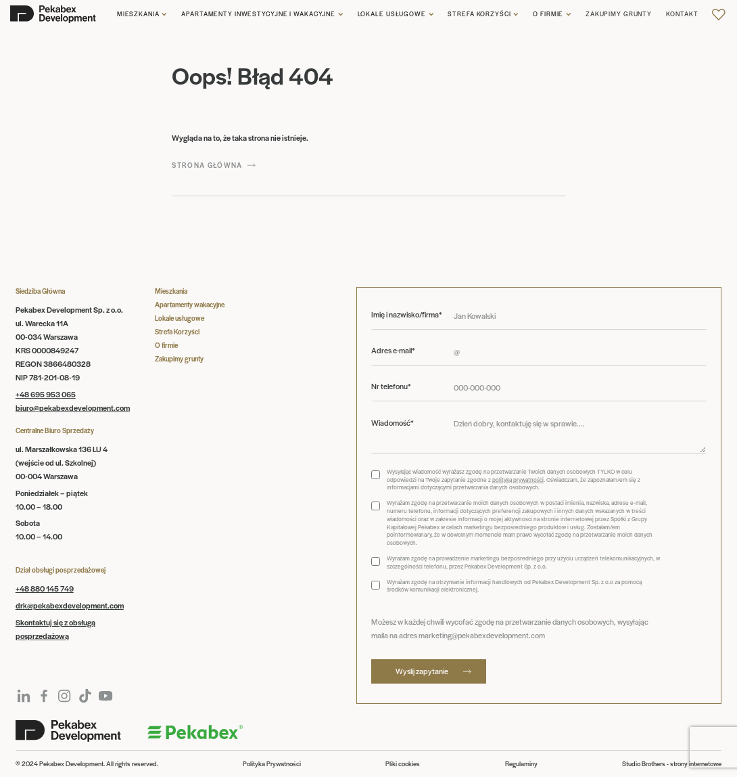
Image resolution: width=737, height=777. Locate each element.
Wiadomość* (392, 423)
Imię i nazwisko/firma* (406, 314)
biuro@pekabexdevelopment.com (73, 407)
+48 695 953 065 (46, 393)
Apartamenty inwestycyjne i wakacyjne (258, 14)
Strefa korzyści (479, 14)
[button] (142, 14)
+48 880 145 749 (45, 588)
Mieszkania (138, 14)
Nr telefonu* (391, 386)
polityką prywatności (518, 479)
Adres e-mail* (393, 350)
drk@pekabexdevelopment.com (70, 605)
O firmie (548, 14)
